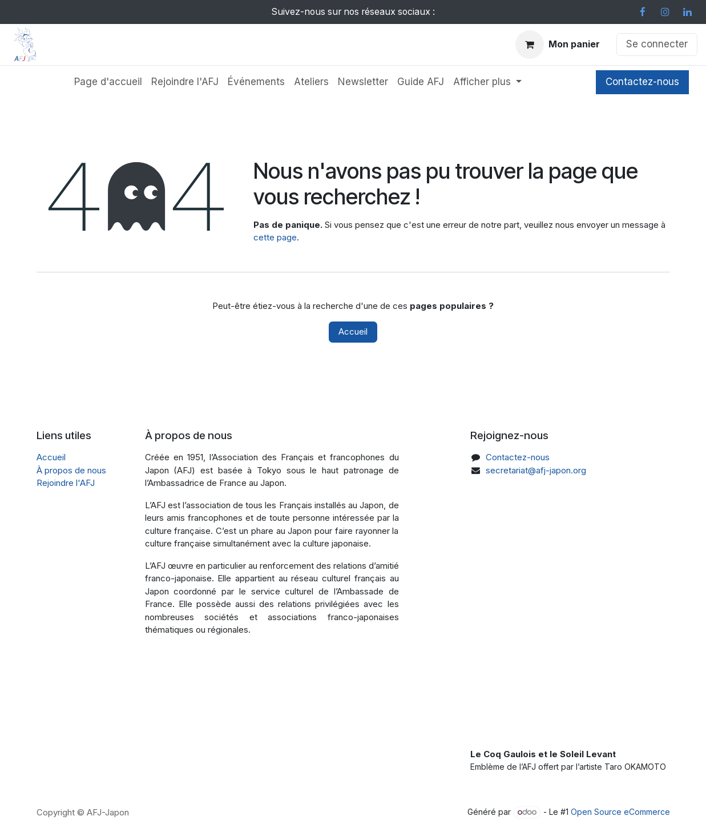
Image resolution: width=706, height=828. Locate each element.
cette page (275, 237)
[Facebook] (642, 12)
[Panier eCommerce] (558, 44)
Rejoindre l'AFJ (66, 482)
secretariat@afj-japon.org (536, 470)
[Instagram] (665, 12)
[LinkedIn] (687, 12)
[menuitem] (108, 82)
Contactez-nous (642, 81)
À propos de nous (71, 470)
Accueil (353, 331)
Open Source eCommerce (620, 812)
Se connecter (657, 44)
